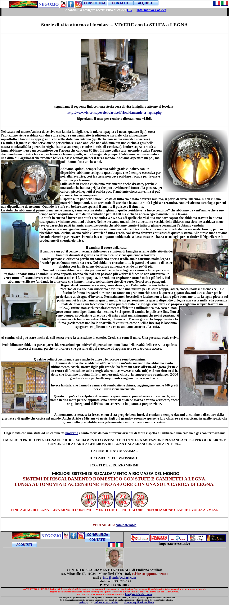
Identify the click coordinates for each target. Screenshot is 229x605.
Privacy (83, 602)
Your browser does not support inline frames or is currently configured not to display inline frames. (114, 12)
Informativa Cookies (106, 602)
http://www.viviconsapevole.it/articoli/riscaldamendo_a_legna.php (114, 112)
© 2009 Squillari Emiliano (139, 602)
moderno (71, 433)
